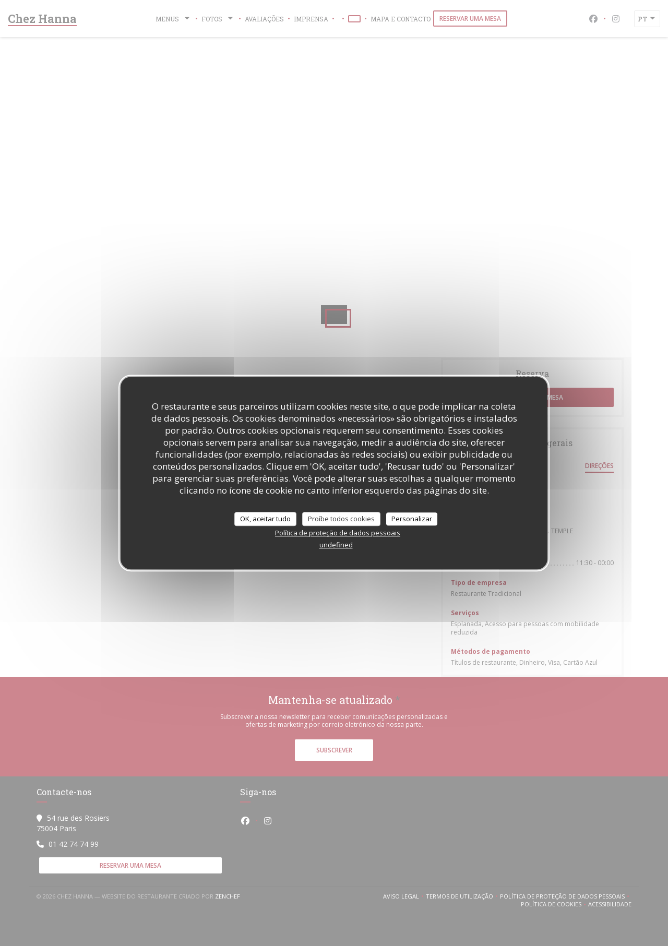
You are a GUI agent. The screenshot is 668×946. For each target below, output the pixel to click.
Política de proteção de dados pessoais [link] (337, 532)
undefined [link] (336, 544)
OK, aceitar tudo (265, 518)
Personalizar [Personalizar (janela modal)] (411, 518)
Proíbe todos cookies (341, 518)
